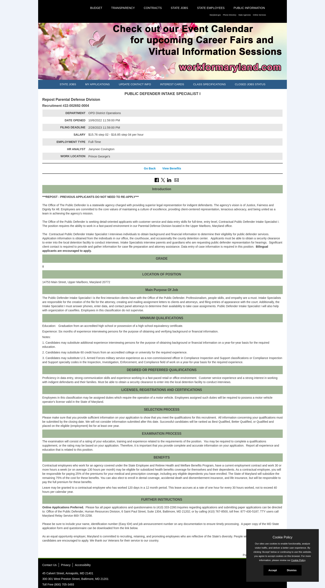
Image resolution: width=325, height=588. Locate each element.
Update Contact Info (135, 84)
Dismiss (292, 570)
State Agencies (244, 15)
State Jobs (179, 8)
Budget (96, 8)
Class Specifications (209, 84)
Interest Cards (172, 84)
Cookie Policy (282, 537)
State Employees (210, 8)
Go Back (150, 168)
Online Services (259, 15)
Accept (272, 570)
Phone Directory (229, 15)
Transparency (123, 8)
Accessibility (83, 565)
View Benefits (171, 168)
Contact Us (49, 565)
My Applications (97, 84)
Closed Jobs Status (250, 84)
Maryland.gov (215, 15)
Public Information (249, 8)
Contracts (153, 8)
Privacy (65, 565)
